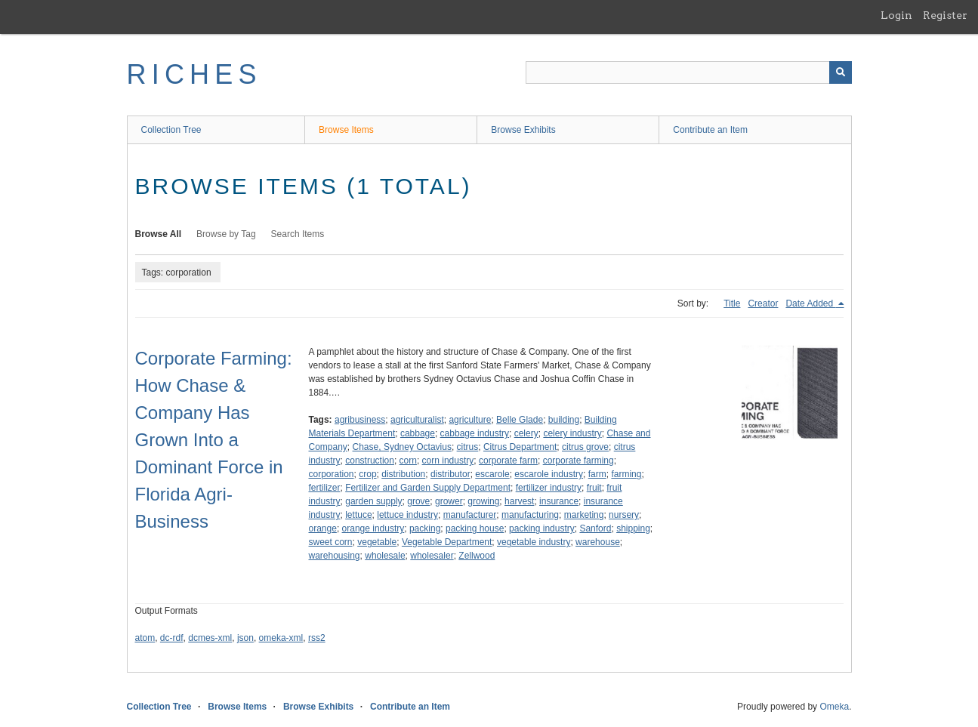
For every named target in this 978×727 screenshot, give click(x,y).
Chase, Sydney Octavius (402, 447)
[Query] (689, 72)
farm (597, 474)
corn (408, 460)
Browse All (158, 234)
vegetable (376, 542)
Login (896, 15)
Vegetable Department (447, 542)
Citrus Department (520, 447)
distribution (403, 474)
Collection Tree (171, 130)
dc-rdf (172, 638)
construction (369, 460)
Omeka (834, 706)
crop (367, 474)
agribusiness (360, 419)
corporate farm (508, 460)
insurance (558, 501)
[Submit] (840, 72)
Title (731, 303)
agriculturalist (417, 419)
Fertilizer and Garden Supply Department (428, 487)
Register (945, 15)
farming (626, 474)
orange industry (373, 528)
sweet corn (331, 542)
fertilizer (325, 487)
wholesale (385, 555)
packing (424, 528)
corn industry (448, 460)
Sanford (595, 528)
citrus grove (585, 447)
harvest (519, 501)
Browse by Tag (226, 234)
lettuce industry (407, 515)
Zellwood (476, 555)
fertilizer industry (549, 487)
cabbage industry (474, 433)
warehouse (597, 542)
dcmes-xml (210, 638)
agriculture (470, 419)
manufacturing (530, 515)
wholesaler (431, 555)
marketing (584, 515)
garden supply (373, 501)
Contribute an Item (710, 130)
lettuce (358, 515)
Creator (763, 303)
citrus (468, 447)
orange (323, 528)
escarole (492, 474)
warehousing (334, 555)
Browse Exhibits (523, 130)
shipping (633, 528)
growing (483, 501)
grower (449, 501)
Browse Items (346, 130)
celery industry (572, 433)
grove (418, 501)
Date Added (810, 303)
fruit (594, 487)
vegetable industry (533, 542)
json (245, 638)
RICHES (194, 74)
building (563, 419)
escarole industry (548, 474)
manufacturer (470, 515)
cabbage (417, 433)
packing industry (542, 528)
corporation (331, 474)
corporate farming (578, 460)
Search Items (298, 234)
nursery (624, 515)
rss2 (316, 638)
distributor (450, 474)
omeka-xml (281, 638)
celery (526, 433)
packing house (475, 528)
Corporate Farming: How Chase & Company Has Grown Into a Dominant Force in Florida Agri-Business (213, 439)
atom (145, 638)
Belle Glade (519, 419)
